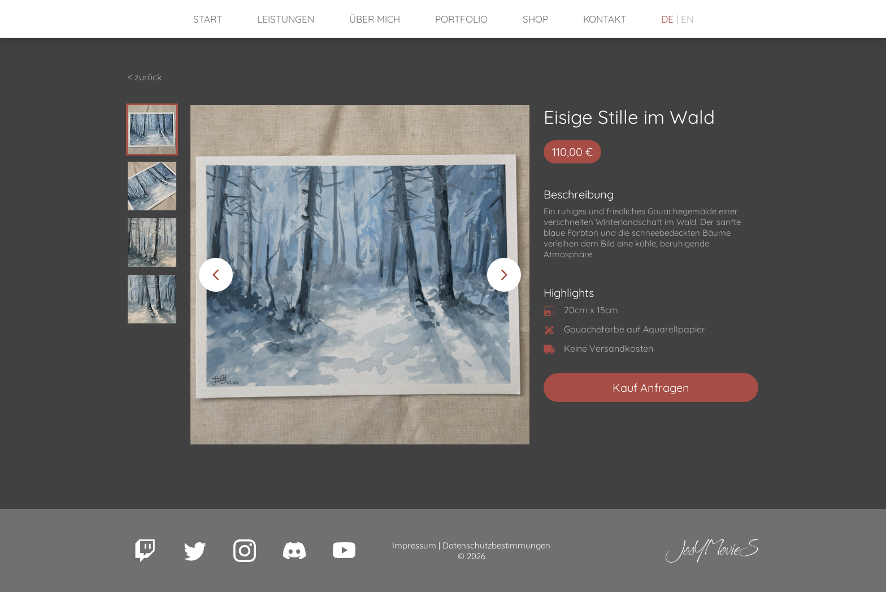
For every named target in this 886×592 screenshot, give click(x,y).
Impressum (414, 545)
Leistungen (285, 19)
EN (687, 19)
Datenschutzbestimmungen (496, 545)
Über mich (374, 19)
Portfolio (461, 19)
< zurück (145, 77)
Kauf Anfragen (651, 388)
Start (207, 19)
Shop (535, 19)
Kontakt (604, 19)
